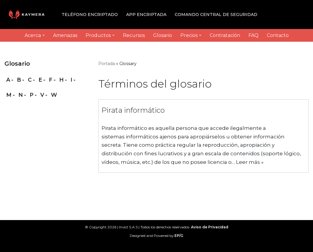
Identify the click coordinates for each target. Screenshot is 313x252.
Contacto (278, 35)
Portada (106, 63)
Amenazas (65, 35)
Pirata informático (133, 110)
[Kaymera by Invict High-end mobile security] (28, 14)
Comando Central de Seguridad (216, 14)
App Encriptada (146, 14)
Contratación (225, 35)
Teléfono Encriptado (90, 14)
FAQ (253, 35)
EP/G (178, 235)
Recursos (134, 35)
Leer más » (250, 162)
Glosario (162, 35)
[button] (43, 35)
